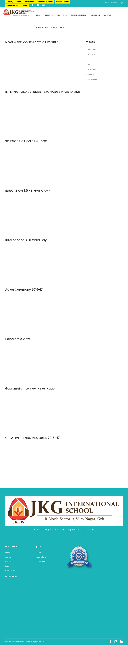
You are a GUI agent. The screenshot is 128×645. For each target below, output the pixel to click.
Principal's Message (114, 3)
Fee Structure (12, 6)
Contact (8, 562)
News (19, 2)
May (89, 64)
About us (50, 15)
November (92, 69)
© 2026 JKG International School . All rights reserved (24, 641)
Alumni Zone (40, 562)
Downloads (29, 2)
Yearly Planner (62, 2)
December (92, 49)
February (91, 54)
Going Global (42, 27)
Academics (63, 15)
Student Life (57, 27)
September (92, 79)
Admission (96, 15)
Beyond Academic (79, 15)
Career (25, 6)
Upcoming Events (45, 2)
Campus (108, 15)
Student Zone (41, 557)
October (91, 74)
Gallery (10, 2)
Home (39, 15)
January (91, 59)
